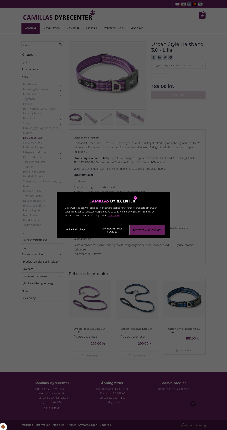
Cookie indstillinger (75, 229)
